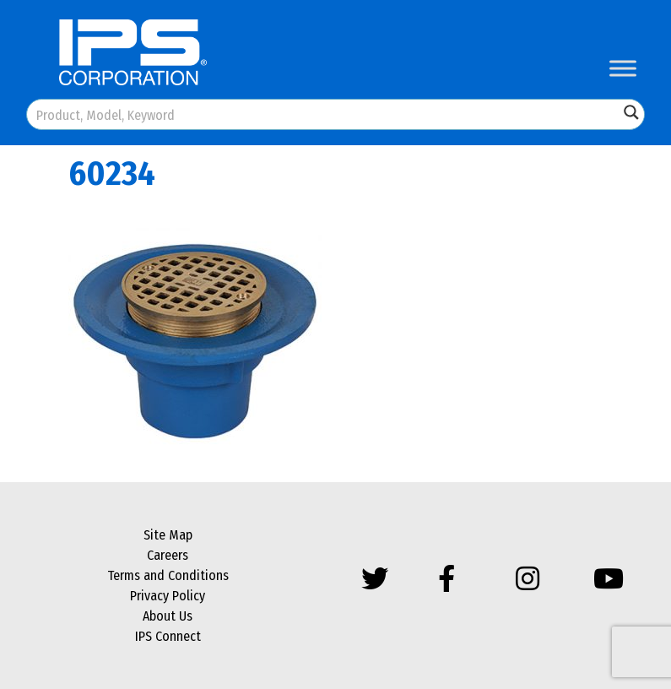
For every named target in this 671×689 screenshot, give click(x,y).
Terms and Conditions (168, 575)
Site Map (167, 535)
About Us (167, 616)
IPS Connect (168, 636)
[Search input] (323, 114)
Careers (167, 555)
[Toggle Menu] (622, 68)
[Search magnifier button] (631, 112)
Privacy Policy (167, 596)
